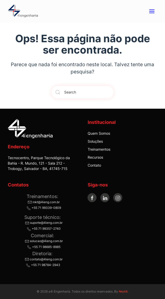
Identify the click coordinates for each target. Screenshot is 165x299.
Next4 (123, 291)
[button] (151, 11)
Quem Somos (99, 133)
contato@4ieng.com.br (43, 259)
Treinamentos (99, 149)
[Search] (82, 92)
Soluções (95, 141)
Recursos (95, 157)
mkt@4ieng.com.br (43, 202)
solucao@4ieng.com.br (43, 241)
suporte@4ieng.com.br (43, 223)
